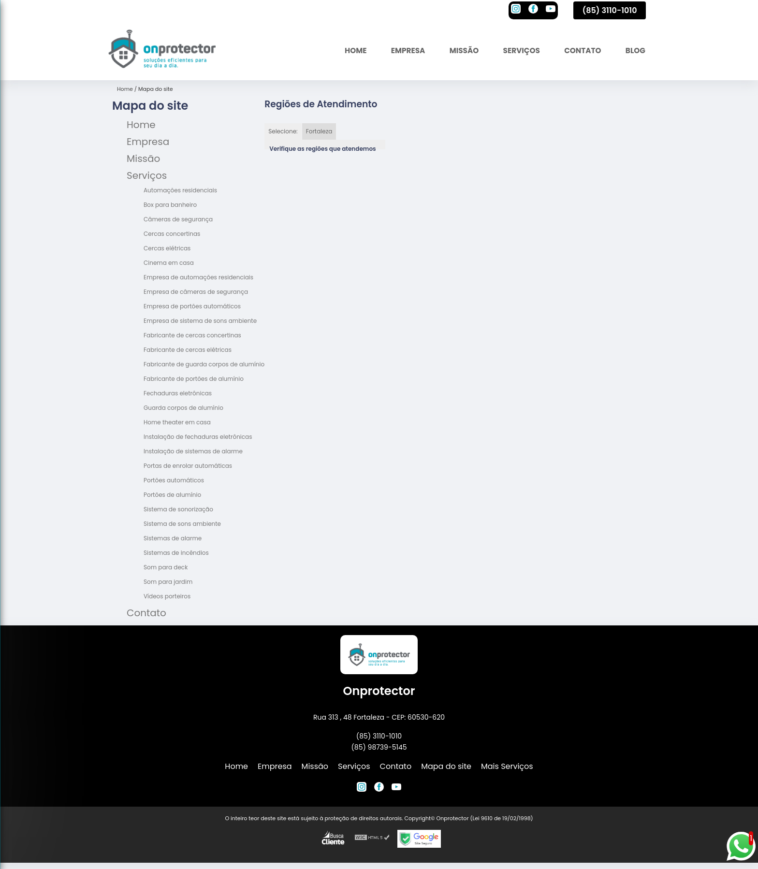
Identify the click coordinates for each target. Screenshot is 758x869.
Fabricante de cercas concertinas (192, 335)
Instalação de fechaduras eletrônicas (198, 437)
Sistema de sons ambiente (182, 524)
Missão (457, 50)
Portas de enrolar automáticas (188, 466)
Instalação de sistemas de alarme (193, 451)
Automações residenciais (180, 190)
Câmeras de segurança (178, 219)
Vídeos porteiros (167, 596)
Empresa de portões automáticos (192, 306)
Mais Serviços (507, 766)
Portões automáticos (174, 480)
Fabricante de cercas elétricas (188, 350)
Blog (634, 50)
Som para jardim (168, 582)
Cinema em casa (169, 263)
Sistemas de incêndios (176, 553)
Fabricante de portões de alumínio (194, 379)
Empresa (399, 50)
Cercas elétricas (167, 248)
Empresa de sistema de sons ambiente (200, 321)
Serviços (516, 50)
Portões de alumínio (172, 495)
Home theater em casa (177, 422)
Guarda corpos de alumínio (183, 408)
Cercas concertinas (172, 234)
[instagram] (516, 10)
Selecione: (282, 131)
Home (345, 50)
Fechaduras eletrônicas (178, 393)
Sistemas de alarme (173, 538)
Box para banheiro (170, 205)
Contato (580, 50)
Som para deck (166, 567)
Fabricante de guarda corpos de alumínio (204, 364)
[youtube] (550, 10)
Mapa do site (446, 766)
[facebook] (533, 10)
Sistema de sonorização (178, 509)
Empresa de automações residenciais (198, 277)
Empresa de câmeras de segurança (196, 292)
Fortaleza (319, 131)
